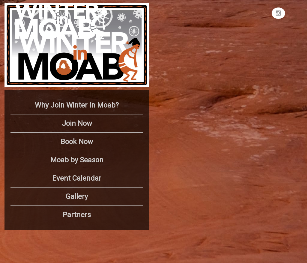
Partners (77, 215)
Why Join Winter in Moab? (77, 105)
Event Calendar (76, 178)
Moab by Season (76, 160)
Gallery (77, 196)
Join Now (77, 123)
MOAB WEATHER (229, 25)
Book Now (77, 141)
